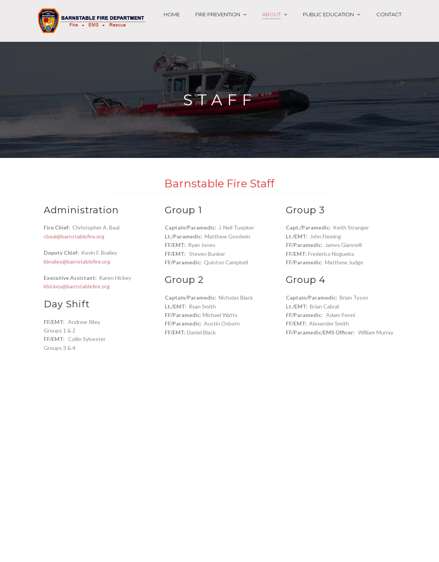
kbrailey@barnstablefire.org (77, 261)
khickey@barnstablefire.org (77, 286)
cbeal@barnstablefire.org (74, 236)
